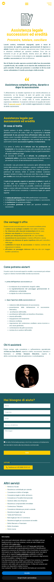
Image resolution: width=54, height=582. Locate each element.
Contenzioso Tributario (15, 506)
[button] (26, 3)
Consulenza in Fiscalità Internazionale (20, 498)
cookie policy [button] (16, 544)
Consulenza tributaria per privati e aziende (21, 509)
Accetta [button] (27, 573)
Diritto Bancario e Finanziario (17, 523)
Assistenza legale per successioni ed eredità (22, 520)
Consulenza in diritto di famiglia (17, 492)
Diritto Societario (13, 526)
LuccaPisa (49, 4)
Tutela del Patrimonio (14, 515)
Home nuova (11, 529)
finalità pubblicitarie (22, 554)
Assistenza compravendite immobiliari (20, 504)
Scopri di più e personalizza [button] (27, 578)
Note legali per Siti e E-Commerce (18, 518)
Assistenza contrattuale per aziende (19, 489)
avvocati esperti (15, 104)
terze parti (33, 546)
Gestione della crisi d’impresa (17, 501)
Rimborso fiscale (13, 487)
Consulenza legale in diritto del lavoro (19, 495)
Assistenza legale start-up (16, 512)
